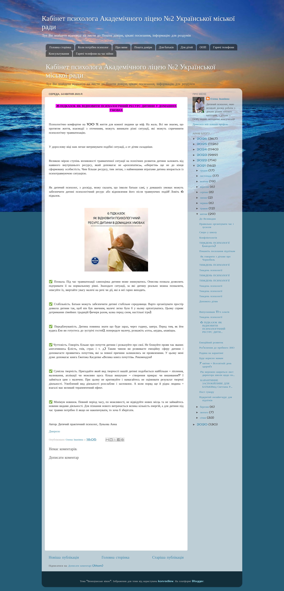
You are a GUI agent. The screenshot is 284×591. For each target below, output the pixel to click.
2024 (202, 149)
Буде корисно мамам (211, 358)
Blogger (198, 581)
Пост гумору (206, 391)
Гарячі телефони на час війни (94, 53)
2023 (202, 154)
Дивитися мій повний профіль (210, 124)
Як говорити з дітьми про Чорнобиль (215, 258)
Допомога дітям (208, 301)
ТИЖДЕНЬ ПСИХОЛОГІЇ (214, 264)
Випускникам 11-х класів (214, 311)
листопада (206, 175)
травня (204, 208)
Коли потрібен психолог (93, 47)
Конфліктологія (208, 237)
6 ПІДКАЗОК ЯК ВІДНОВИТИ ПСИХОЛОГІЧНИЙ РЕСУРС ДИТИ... (212, 327)
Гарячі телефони (223, 47)
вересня (205, 186)
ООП (203, 47)
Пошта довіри (143, 47)
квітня (204, 213)
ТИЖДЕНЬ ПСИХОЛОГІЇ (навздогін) (214, 244)
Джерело (54, 431)
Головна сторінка (60, 47)
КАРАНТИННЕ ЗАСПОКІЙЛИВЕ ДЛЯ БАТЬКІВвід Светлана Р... (215, 383)
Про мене (121, 47)
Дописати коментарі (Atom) (85, 565)
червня (204, 203)
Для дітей (187, 47)
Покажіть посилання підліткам (217, 251)
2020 (202, 424)
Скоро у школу (208, 232)
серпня (204, 192)
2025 (202, 144)
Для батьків (166, 47)
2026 (202, 138)
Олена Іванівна (219, 98)
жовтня (204, 181)
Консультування (59, 53)
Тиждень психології (210, 270)
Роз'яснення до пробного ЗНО (217, 347)
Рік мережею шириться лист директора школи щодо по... (217, 373)
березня (205, 406)
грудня (204, 170)
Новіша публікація (64, 557)
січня (203, 417)
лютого (204, 412)
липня (204, 197)
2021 (202, 165)
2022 (202, 160)
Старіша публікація (168, 557)
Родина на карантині (211, 352)
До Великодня (207, 218)
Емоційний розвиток (211, 342)
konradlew (165, 581)
